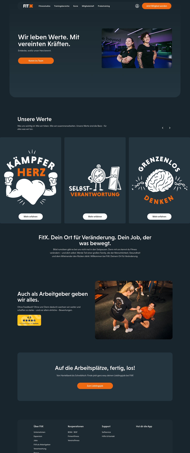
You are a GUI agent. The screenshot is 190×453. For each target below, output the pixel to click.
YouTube (148, 443)
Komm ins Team (36, 60)
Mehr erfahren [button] (37, 207)
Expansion (38, 433)
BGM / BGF (72, 429)
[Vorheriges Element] (163, 128)
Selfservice (106, 429)
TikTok (154, 443)
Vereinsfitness (73, 437)
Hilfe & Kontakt (108, 433)
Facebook (138, 443)
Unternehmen (39, 429)
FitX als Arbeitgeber (42, 441)
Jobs (36, 437)
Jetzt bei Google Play (154, 435)
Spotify (159, 443)
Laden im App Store (154, 429)
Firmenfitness (73, 433)
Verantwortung (40, 445)
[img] (36, 175)
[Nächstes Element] (170, 128)
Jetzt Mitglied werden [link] (156, 6)
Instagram (143, 443)
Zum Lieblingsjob (95, 382)
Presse (36, 449)
